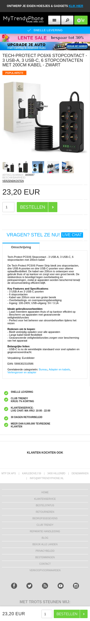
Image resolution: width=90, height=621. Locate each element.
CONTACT (45, 564)
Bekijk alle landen (45, 544)
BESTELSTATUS (45, 505)
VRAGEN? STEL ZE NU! (45, 234)
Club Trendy (44, 525)
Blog (45, 538)
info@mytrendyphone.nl (47, 478)
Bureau (43, 369)
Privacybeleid (45, 551)
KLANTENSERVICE (45, 499)
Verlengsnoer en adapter (21, 372)
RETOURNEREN (45, 512)
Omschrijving (21, 247)
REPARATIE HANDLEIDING (45, 531)
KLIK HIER (76, 6)
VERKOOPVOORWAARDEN (45, 570)
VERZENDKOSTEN (13, 181)
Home (45, 492)
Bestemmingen (45, 557)
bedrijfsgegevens (44, 518)
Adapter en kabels (59, 369)
